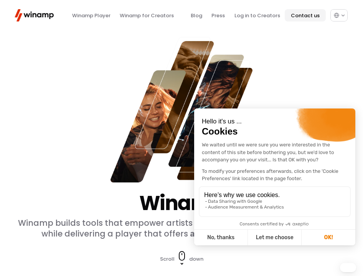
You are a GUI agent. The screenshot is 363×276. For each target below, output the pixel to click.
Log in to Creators (257, 15)
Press (218, 15)
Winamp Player (91, 15)
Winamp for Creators (147, 15)
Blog (196, 15)
